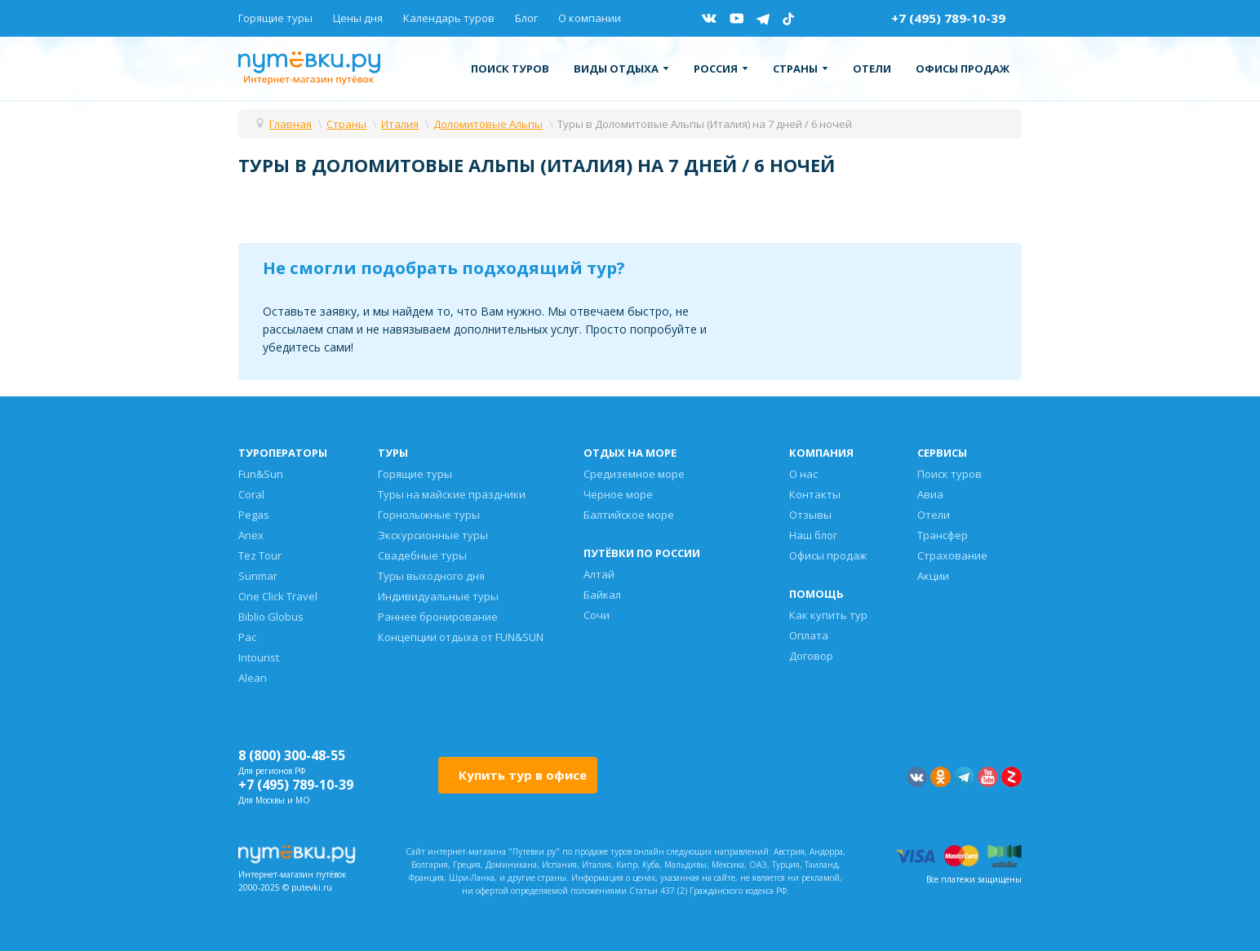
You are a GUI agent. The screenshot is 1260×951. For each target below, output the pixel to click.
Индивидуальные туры (438, 596)
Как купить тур (828, 615)
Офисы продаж (962, 68)
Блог (526, 18)
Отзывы (810, 514)
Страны (800, 68)
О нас (803, 474)
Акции (933, 575)
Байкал (602, 594)
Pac (247, 637)
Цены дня (358, 18)
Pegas (253, 514)
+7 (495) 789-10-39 (948, 18)
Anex (251, 535)
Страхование (952, 555)
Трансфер (942, 535)
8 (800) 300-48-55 (291, 755)
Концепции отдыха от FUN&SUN (460, 637)
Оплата (808, 635)
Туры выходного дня (431, 575)
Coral (251, 494)
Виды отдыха (621, 68)
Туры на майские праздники (452, 494)
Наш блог (813, 535)
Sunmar (257, 575)
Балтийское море (628, 514)
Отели (872, 68)
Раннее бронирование (438, 616)
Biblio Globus (271, 616)
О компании (589, 18)
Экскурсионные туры (433, 535)
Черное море (618, 494)
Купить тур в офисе (523, 775)
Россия (721, 68)
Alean (252, 677)
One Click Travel (277, 596)
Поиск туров (510, 68)
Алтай (598, 574)
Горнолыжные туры (429, 514)
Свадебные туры (422, 555)
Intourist (258, 657)
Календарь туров (449, 18)
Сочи (596, 615)
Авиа (930, 494)
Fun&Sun (260, 474)
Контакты (815, 494)
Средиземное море (634, 474)
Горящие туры (275, 18)
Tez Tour (260, 555)
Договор (811, 655)
